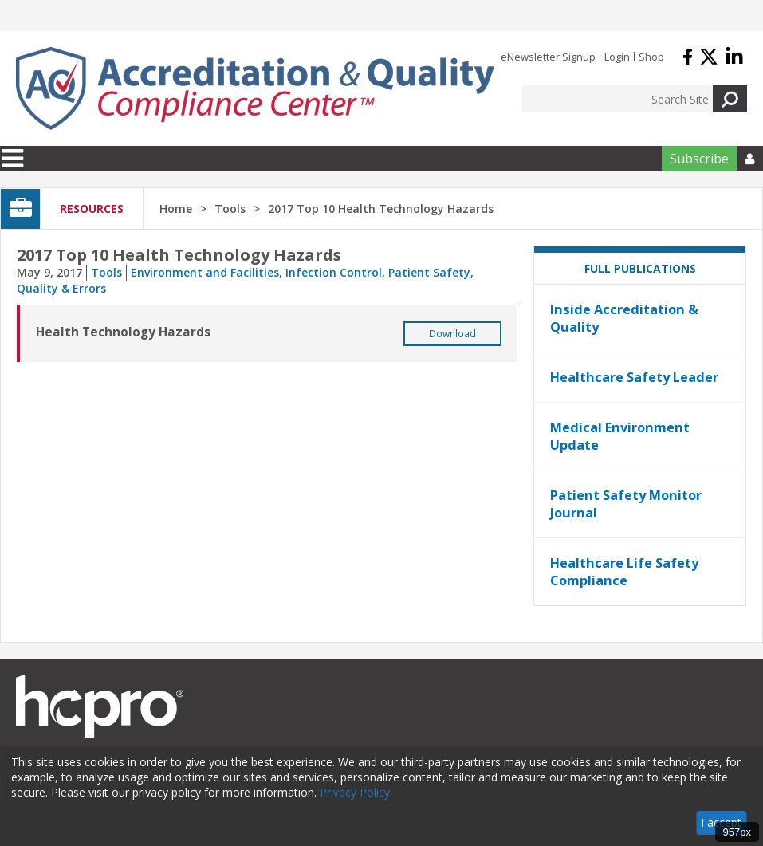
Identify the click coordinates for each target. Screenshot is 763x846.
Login (617, 56)
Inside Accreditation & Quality (624, 318)
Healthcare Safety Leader (634, 377)
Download (452, 333)
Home (175, 208)
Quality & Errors (61, 288)
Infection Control (333, 272)
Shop (651, 56)
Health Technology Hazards (123, 332)
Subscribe (699, 158)
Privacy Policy (355, 792)
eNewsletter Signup (548, 56)
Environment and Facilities (205, 272)
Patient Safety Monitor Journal (626, 503)
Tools (106, 272)
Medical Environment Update (620, 436)
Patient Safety (429, 272)
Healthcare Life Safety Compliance (624, 571)
